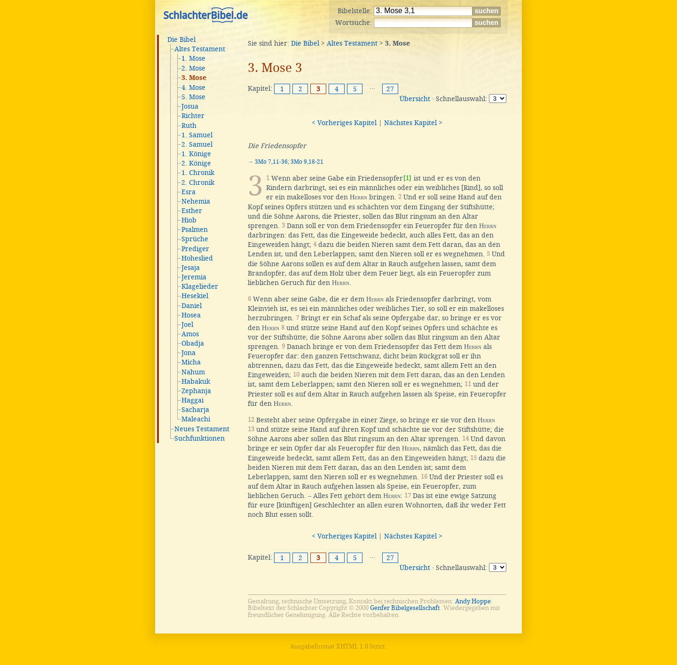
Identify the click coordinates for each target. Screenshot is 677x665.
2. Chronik (197, 182)
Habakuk (195, 381)
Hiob (189, 220)
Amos (190, 334)
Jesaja (190, 267)
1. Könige (196, 154)
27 (390, 89)
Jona (188, 352)
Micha (191, 362)
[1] (407, 178)
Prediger (195, 249)
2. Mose (193, 68)
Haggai (192, 400)
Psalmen (194, 229)
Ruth (189, 125)
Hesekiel (194, 296)
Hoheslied (197, 258)
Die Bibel (181, 39)
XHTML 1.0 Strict (360, 646)
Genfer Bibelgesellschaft (405, 607)
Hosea (191, 315)
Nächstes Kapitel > (413, 123)
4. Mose (193, 87)
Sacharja (195, 409)
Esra (188, 192)
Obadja (192, 343)
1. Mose (193, 58)
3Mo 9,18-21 (307, 161)
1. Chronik (197, 172)
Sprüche (194, 239)
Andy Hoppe (473, 601)
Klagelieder (199, 286)
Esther (191, 210)
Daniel (191, 305)
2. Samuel (197, 144)
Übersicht (415, 99)
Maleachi (195, 419)
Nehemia (195, 201)
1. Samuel (197, 135)
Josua (189, 106)
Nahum (193, 372)
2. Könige (196, 163)
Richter (193, 115)
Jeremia (193, 277)
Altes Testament (199, 49)
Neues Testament (201, 429)
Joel (187, 324)
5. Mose (193, 97)
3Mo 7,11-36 (271, 161)
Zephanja (196, 391)
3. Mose (193, 78)
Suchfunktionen (199, 438)
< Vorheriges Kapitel (344, 123)
